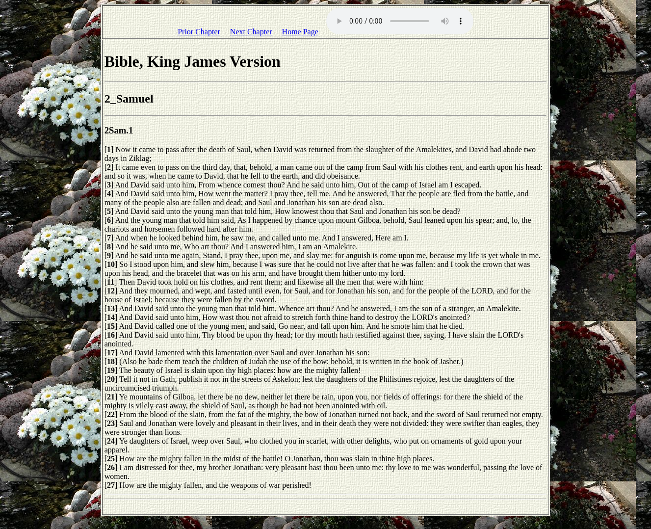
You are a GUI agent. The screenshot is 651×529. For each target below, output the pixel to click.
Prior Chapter (199, 31)
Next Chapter (251, 31)
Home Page (300, 31)
